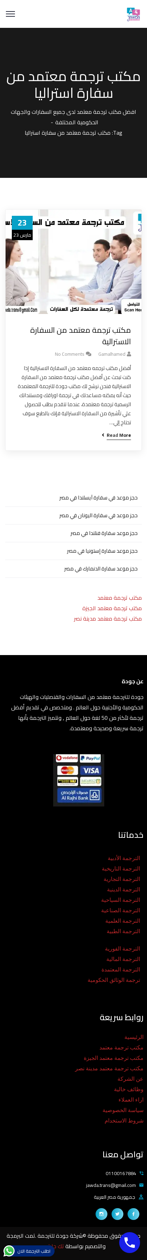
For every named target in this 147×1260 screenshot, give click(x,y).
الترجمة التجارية (122, 879)
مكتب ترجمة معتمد (119, 597)
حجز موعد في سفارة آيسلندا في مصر (98, 498)
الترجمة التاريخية (121, 869)
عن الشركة (130, 1079)
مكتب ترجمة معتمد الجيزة (112, 608)
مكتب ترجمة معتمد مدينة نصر (108, 618)
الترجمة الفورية (122, 949)
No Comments (69, 354)
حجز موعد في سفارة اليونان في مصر (98, 515)
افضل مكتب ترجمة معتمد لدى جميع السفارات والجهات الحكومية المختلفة (73, 117)
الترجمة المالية (123, 959)
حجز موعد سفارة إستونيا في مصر (102, 551)
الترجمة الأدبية (124, 858)
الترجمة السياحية (120, 900)
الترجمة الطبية (123, 931)
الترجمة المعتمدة (120, 970)
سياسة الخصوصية (123, 1110)
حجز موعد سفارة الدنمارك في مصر (101, 569)
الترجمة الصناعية (120, 910)
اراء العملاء (131, 1100)
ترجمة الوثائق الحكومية (114, 980)
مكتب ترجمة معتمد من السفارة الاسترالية (80, 335)
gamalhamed (111, 354)
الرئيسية (134, 1037)
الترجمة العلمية (122, 921)
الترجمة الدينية (123, 889)
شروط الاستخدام (124, 1121)
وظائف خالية (129, 1089)
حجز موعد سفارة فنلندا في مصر (104, 533)
